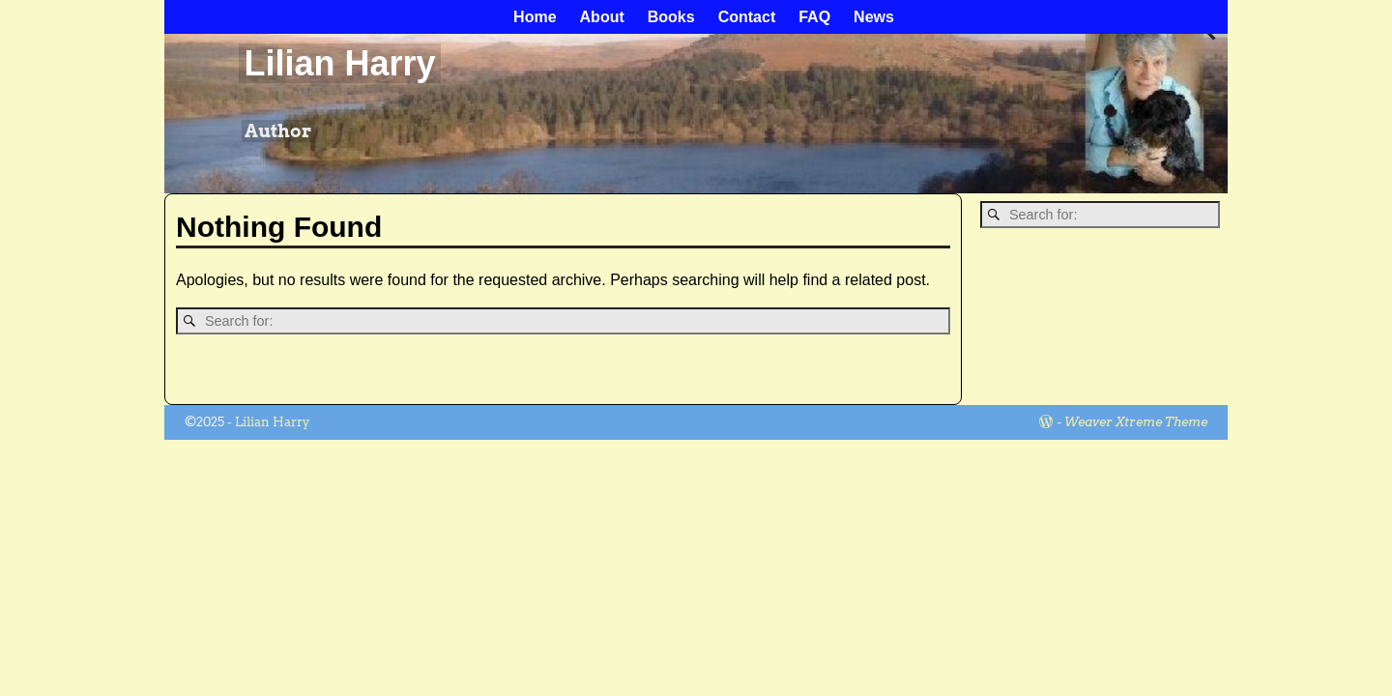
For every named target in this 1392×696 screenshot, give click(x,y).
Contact (747, 17)
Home (534, 17)
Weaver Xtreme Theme (1135, 422)
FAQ (814, 17)
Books (671, 17)
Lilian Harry (339, 63)
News (874, 17)
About (602, 17)
